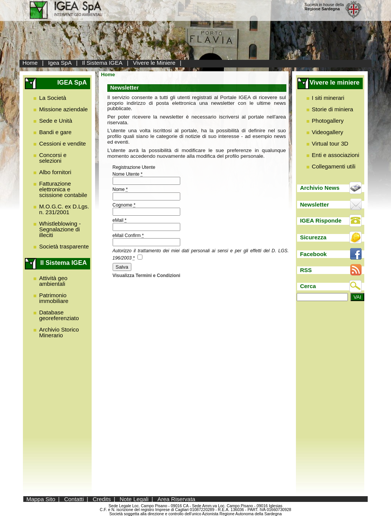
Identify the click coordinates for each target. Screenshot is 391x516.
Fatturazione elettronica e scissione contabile (63, 189)
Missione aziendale (63, 109)
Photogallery (328, 120)
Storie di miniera (332, 109)
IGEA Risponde (321, 220)
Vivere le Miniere (154, 62)
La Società (52, 98)
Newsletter (314, 204)
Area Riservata (176, 499)
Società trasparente (64, 246)
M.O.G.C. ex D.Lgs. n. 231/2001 (64, 209)
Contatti (74, 499)
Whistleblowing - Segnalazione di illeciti (60, 229)
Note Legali (134, 499)
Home (30, 62)
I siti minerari (328, 98)
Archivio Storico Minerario (59, 332)
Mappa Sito (40, 499)
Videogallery (327, 132)
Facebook (313, 254)
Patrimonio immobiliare (53, 298)
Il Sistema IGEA (102, 62)
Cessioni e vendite (62, 143)
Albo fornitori (55, 172)
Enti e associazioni (335, 155)
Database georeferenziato (59, 315)
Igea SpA (60, 62)
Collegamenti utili (333, 166)
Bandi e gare (55, 132)
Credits (102, 499)
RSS (306, 270)
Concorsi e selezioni (52, 158)
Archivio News (319, 187)
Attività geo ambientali (53, 281)
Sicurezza (313, 237)
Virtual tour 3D (330, 143)
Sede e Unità (55, 120)
